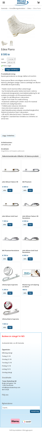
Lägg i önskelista (8, 136)
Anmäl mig (35, 411)
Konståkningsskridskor (17, 8)
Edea (29, 8)
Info (4, 190)
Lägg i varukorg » (12, 70)
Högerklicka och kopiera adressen (12, 151)
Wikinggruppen (27, 430)
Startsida (4, 8)
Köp (10, 190)
